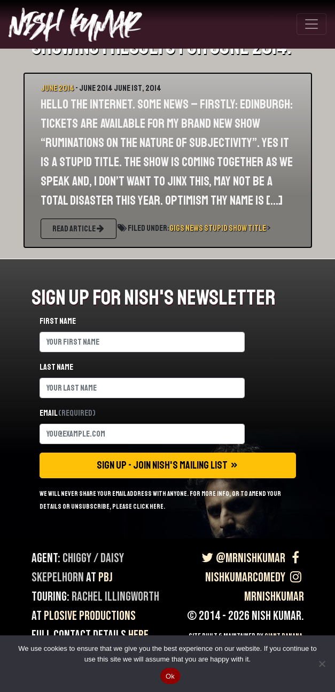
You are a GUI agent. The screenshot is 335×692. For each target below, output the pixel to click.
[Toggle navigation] (311, 24)
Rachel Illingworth (115, 596)
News (194, 228)
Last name (56, 367)
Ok (170, 676)
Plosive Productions (90, 616)
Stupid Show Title (235, 228)
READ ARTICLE (78, 228)
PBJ (105, 577)
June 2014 (57, 88)
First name (58, 321)
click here (148, 506)
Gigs (176, 228)
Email (68, 413)
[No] (321, 663)
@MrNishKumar (242, 558)
